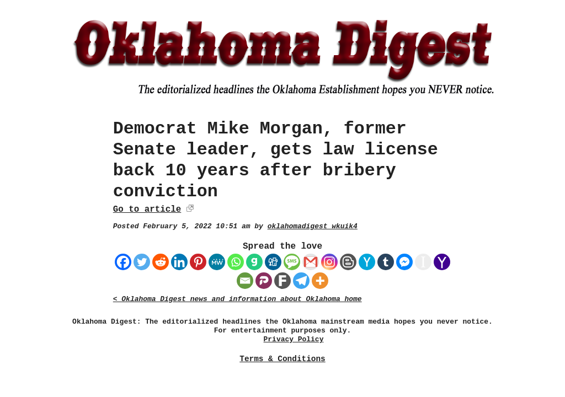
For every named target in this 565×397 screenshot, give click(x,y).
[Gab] (254, 262)
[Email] (245, 280)
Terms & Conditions (282, 359)
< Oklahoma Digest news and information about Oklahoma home (237, 299)
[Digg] (273, 262)
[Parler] (263, 280)
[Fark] (282, 280)
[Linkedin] (179, 262)
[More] (320, 280)
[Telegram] (301, 280)
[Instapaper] (423, 262)
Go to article (147, 209)
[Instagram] (329, 262)
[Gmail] (310, 262)
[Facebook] (123, 262)
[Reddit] (160, 262)
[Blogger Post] (348, 262)
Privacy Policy (294, 339)
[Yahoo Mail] (442, 262)
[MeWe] (217, 262)
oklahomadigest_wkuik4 (313, 226)
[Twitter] (142, 262)
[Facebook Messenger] (404, 262)
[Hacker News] (367, 262)
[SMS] (292, 262)
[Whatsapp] (235, 262)
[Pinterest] (198, 262)
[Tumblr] (385, 262)
